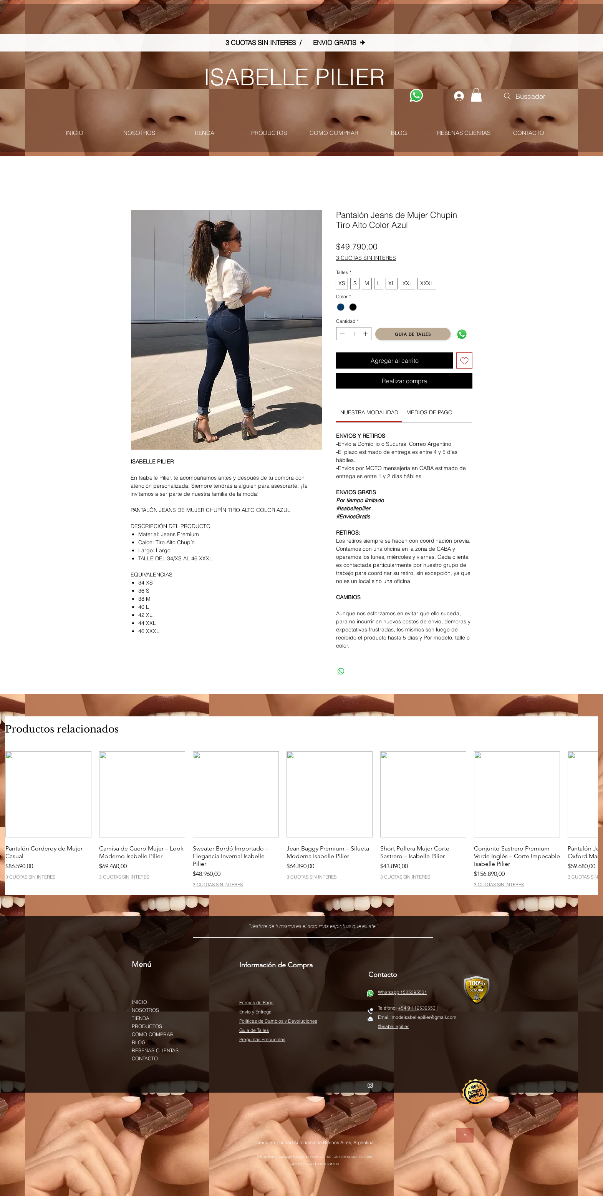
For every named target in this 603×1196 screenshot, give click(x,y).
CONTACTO (145, 1058)
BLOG (139, 1042)
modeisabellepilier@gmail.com (424, 1017)
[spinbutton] (354, 333)
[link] (369, 412)
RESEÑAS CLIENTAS (155, 1050)
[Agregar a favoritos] (464, 360)
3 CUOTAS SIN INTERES (366, 257)
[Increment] (366, 333)
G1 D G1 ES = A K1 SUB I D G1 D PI (314, 1164)
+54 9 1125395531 (418, 1008)
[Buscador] (524, 96)
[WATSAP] (416, 95)
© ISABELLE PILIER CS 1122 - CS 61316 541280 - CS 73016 (332, 1157)
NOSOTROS (145, 1010)
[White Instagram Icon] (370, 1085)
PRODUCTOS (147, 1026)
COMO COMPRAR (153, 1034)
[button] (476, 95)
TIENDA (140, 1018)
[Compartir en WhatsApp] (341, 671)
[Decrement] (341, 333)
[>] (465, 1135)
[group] (301, 819)
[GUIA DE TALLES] (413, 334)
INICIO (139, 1002)
